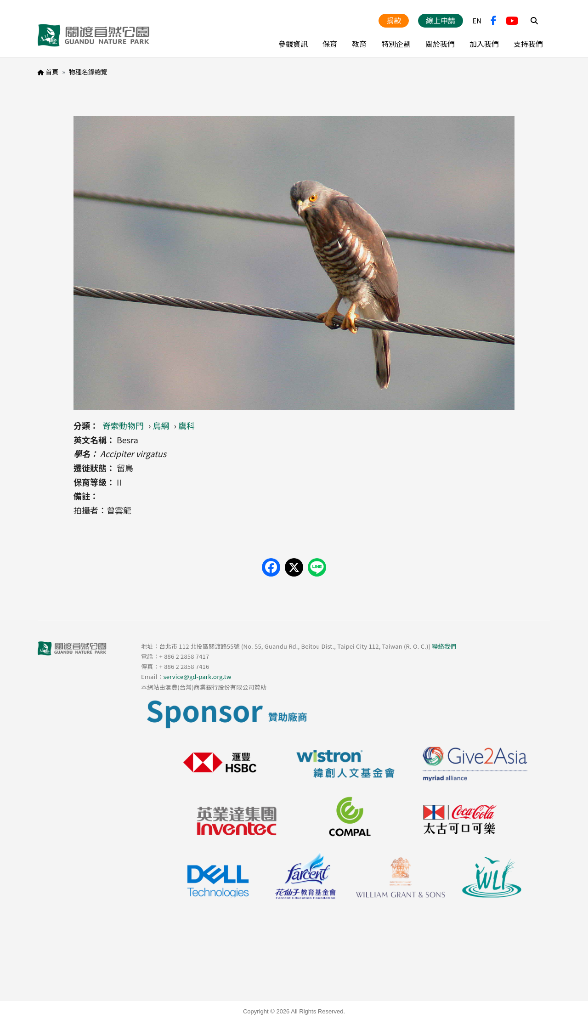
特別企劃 (396, 43)
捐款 (393, 20)
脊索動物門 (123, 425)
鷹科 (186, 425)
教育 (359, 43)
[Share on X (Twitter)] (294, 567)
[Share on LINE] (317, 567)
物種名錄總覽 (88, 71)
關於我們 (440, 43)
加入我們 (484, 43)
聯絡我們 (444, 646)
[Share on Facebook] (271, 567)
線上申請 (440, 20)
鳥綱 (161, 425)
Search (534, 21)
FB (494, 21)
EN (476, 20)
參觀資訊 (293, 43)
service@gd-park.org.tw (197, 676)
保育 (329, 43)
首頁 (51, 71)
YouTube (512, 21)
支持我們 (528, 43)
